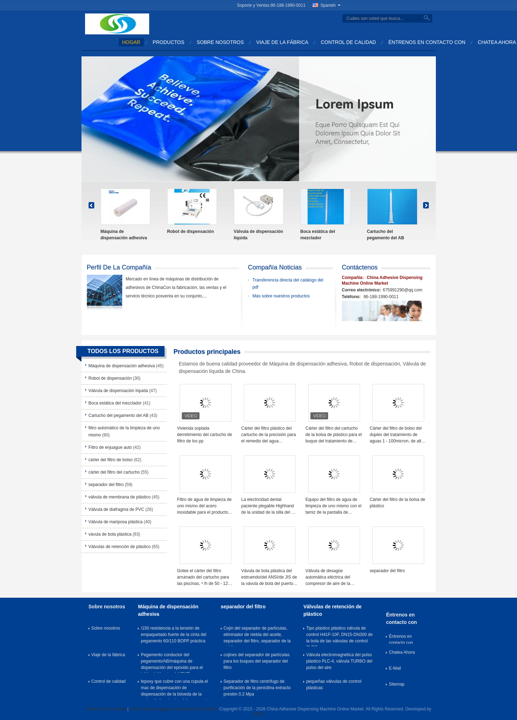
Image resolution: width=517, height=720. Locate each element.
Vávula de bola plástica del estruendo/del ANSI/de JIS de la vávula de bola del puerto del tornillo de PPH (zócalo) (269, 577)
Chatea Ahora (497, 42)
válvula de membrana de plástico (120, 497)
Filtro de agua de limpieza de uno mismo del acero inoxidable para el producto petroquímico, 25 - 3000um (204, 506)
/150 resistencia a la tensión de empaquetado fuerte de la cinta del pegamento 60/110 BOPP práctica (173, 634)
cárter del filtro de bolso (111, 459)
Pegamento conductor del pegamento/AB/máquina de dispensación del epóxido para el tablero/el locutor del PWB (172, 662)
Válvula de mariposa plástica (116, 521)
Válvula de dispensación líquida (258, 234)
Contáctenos (360, 267)
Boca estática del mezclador (317, 234)
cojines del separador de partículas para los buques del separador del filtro (257, 661)
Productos (168, 42)
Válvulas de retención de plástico (120, 546)
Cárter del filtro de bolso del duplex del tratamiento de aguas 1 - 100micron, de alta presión (396, 435)
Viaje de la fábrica (282, 42)
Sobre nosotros (220, 42)
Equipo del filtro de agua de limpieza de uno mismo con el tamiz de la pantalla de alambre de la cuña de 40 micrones (333, 506)
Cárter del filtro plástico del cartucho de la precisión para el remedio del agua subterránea (268, 435)
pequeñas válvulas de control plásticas (333, 684)
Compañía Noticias (275, 267)
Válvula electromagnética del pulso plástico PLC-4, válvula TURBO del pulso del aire (339, 661)
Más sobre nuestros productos (281, 296)
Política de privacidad (106, 709)
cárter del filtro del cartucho (114, 472)
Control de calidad (348, 42)
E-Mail (395, 668)
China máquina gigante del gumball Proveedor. (174, 709)
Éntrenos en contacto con (426, 42)
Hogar (131, 42)
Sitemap (396, 684)
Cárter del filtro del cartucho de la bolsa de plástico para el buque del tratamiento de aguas (333, 435)
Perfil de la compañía (119, 267)
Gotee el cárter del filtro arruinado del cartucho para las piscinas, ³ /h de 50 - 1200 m (205, 577)
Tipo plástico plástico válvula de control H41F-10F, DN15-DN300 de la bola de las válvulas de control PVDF (339, 636)
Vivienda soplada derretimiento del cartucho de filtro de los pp (204, 434)
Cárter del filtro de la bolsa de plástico (397, 502)
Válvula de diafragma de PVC (116, 509)
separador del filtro (106, 484)
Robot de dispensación (190, 231)
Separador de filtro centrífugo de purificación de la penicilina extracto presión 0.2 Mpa (257, 688)
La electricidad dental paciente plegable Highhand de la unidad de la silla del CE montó (269, 506)
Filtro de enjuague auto (110, 447)
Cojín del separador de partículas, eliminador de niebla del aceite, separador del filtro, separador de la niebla (257, 636)
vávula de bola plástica (110, 534)
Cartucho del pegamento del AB (385, 234)
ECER (258, 713)
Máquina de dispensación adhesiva (124, 234)
